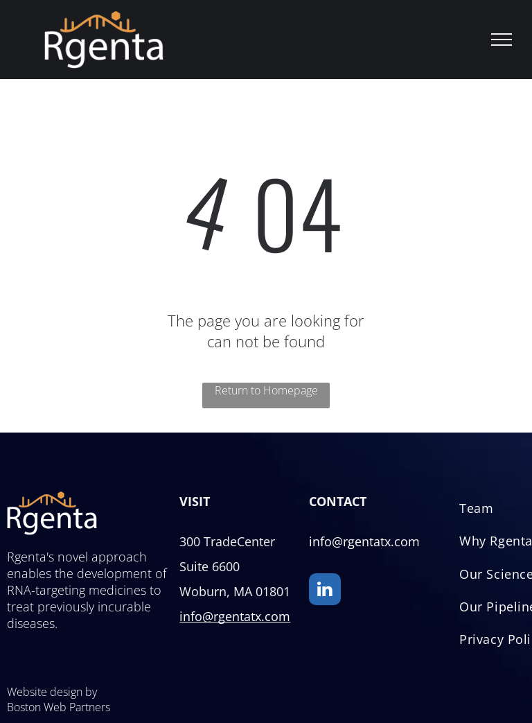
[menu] (502, 39)
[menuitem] (476, 512)
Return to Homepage (266, 390)
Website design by (52, 691)
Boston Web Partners (58, 707)
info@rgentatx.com (234, 616)
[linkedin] (325, 591)
